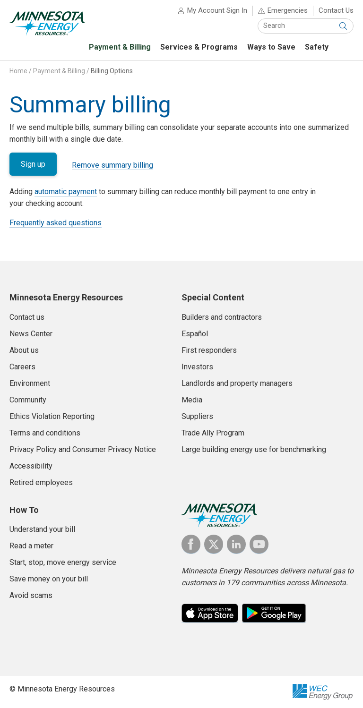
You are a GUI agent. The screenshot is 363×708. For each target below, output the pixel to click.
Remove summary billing (112, 165)
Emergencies (288, 10)
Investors (197, 366)
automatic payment (66, 191)
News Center (30, 333)
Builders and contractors (222, 317)
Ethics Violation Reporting (52, 416)
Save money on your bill (48, 578)
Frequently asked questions (55, 222)
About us (24, 350)
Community (27, 399)
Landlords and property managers (237, 383)
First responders (209, 350)
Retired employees (41, 482)
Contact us (26, 317)
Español (195, 333)
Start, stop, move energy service (62, 562)
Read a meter (31, 545)
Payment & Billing (59, 71)
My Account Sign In (217, 10)
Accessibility (30, 465)
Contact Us (336, 10)
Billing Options (112, 71)
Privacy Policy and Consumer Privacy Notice (82, 449)
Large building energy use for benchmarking (254, 449)
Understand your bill (42, 529)
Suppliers (197, 416)
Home (18, 71)
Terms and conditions (44, 432)
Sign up (33, 164)
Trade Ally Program (213, 432)
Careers (22, 366)
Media (192, 399)
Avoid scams (30, 595)
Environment (29, 383)
